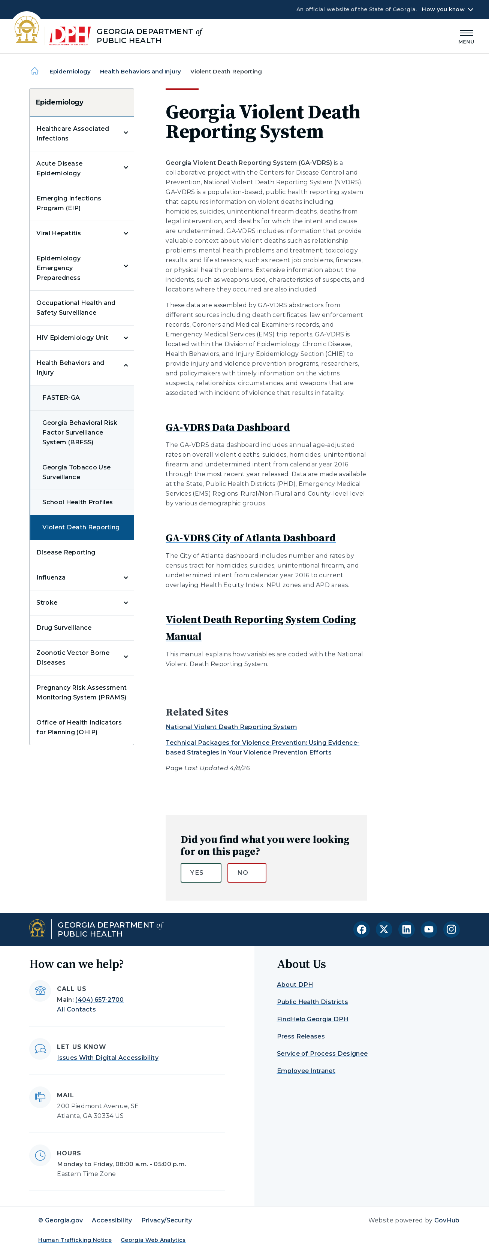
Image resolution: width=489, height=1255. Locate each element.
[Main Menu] (466, 36)
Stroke (46, 602)
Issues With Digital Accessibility (108, 1057)
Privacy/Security (166, 1220)
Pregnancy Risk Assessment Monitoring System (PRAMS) (81, 692)
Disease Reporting (65, 552)
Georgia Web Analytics (153, 1240)
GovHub (447, 1220)
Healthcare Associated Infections (72, 133)
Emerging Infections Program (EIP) (68, 203)
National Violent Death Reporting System (231, 727)
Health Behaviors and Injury (140, 71)
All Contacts (76, 1009)
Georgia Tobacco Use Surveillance (76, 472)
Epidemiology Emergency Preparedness (58, 268)
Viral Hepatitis (58, 233)
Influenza (51, 577)
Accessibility (112, 1220)
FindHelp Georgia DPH (312, 1019)
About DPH (295, 984)
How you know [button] (443, 9)
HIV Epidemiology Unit (72, 337)
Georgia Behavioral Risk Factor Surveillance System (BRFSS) (79, 432)
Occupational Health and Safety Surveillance (75, 307)
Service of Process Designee (322, 1053)
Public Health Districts (312, 1001)
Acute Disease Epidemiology (59, 168)
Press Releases (301, 1036)
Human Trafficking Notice (75, 1240)
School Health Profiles (77, 502)
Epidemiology (70, 71)
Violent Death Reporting (81, 527)
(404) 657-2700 (99, 999)
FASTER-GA (61, 397)
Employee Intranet (306, 1070)
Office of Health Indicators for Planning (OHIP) (79, 727)
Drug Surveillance (63, 627)
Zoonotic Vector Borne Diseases (72, 657)
